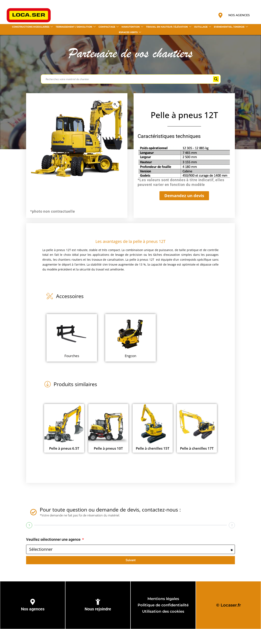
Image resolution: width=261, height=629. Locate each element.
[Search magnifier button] (216, 79)
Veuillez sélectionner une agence (53, 539)
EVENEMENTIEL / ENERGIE (231, 27)
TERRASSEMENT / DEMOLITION (76, 27)
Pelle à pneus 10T (108, 448)
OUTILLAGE (202, 27)
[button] (115, 105)
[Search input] (129, 79)
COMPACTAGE (108, 27)
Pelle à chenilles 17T (197, 448)
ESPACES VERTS (130, 32)
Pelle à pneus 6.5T (64, 448)
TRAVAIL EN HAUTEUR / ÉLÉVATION (168, 27)
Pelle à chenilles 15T (152, 448)
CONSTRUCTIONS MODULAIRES (32, 27)
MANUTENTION (132, 27)
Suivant (131, 560)
